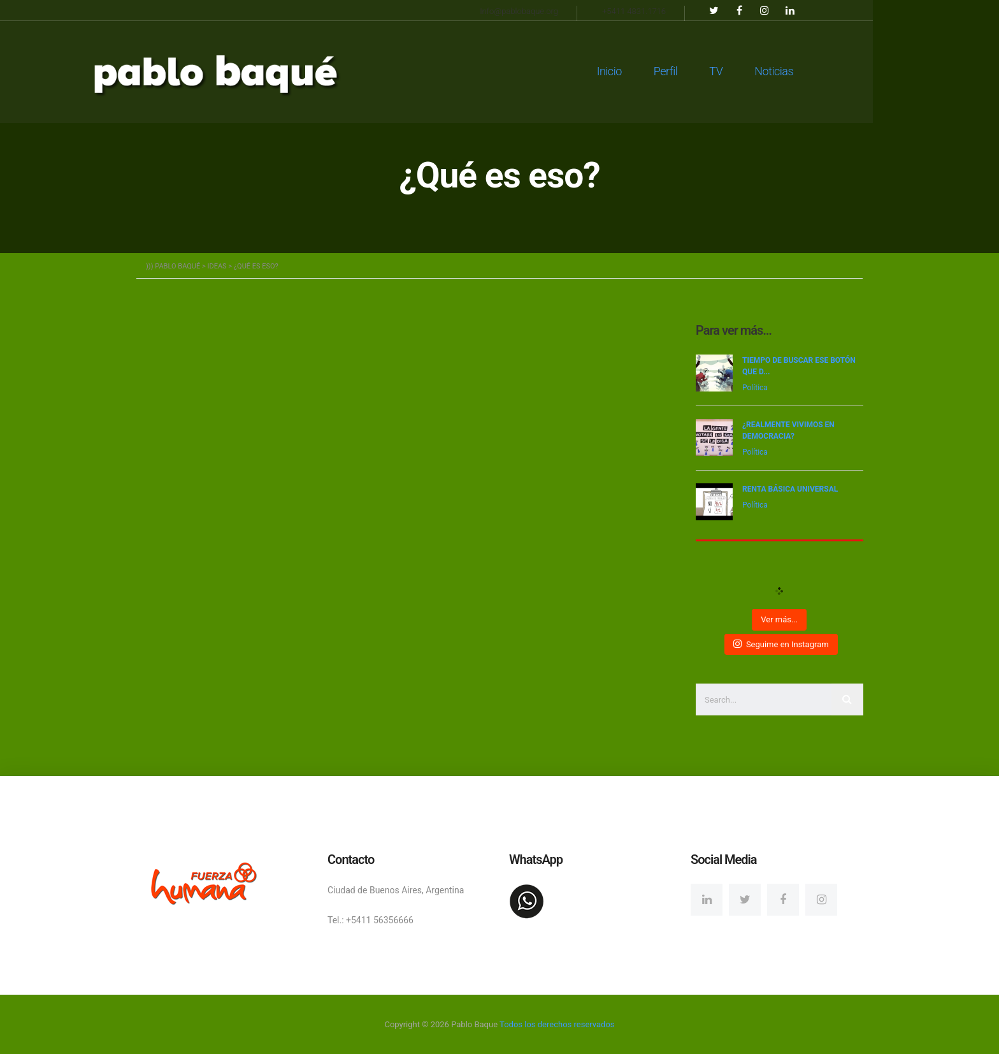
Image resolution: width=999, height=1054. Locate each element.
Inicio (672, 70)
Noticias (836, 70)
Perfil (729, 70)
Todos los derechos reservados (557, 1023)
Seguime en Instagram (780, 643)
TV (779, 70)
